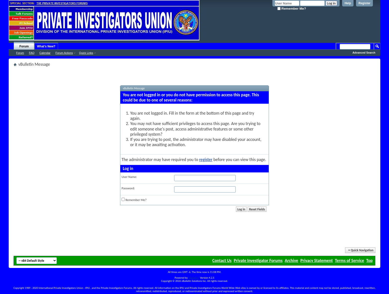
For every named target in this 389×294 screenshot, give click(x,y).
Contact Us (221, 260)
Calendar (45, 52)
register (205, 159)
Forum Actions (64, 52)
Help (348, 3)
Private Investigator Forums (258, 260)
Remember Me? (291, 8)
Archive (291, 260)
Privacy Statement (316, 260)
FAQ (31, 52)
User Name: (129, 177)
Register (364, 3)
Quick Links (86, 52)
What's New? (46, 46)
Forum (24, 46)
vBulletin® (193, 277)
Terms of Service (349, 260)
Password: (128, 188)
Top (369, 260)
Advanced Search (364, 52)
